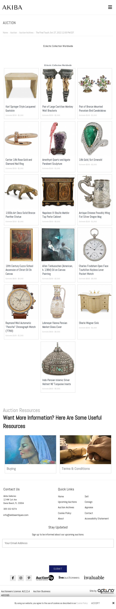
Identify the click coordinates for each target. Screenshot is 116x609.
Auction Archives (26, 32)
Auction (13, 32)
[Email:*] (58, 543)
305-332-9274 (10, 508)
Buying (11, 468)
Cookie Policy (82, 603)
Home (5, 32)
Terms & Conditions (76, 468)
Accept (95, 603)
